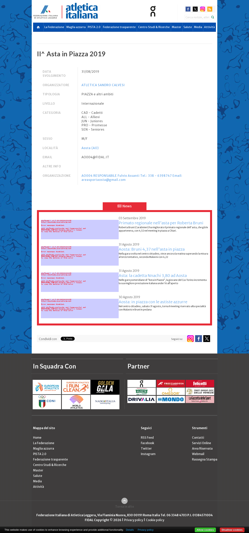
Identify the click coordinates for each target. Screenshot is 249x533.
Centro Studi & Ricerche (154, 27)
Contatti (198, 437)
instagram (202, 9)
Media (198, 27)
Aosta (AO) (90, 148)
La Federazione (54, 27)
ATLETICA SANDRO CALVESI (103, 85)
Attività (209, 27)
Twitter (146, 448)
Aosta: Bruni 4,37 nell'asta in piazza (152, 249)
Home (37, 437)
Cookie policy (155, 520)
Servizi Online (201, 443)
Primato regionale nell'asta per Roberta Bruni (161, 222)
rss (209, 9)
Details (130, 529)
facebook (188, 9)
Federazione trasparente (119, 27)
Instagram (148, 454)
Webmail (198, 454)
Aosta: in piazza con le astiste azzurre (153, 301)
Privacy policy (133, 520)
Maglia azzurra (76, 27)
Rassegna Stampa (204, 459)
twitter (195, 9)
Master (176, 27)
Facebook (147, 443)
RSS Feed (147, 437)
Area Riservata (202, 448)
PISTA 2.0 (94, 27)
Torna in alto (124, 506)
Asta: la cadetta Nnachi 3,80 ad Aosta (153, 275)
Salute (187, 27)
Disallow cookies (232, 529)
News (124, 206)
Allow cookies (205, 529)
